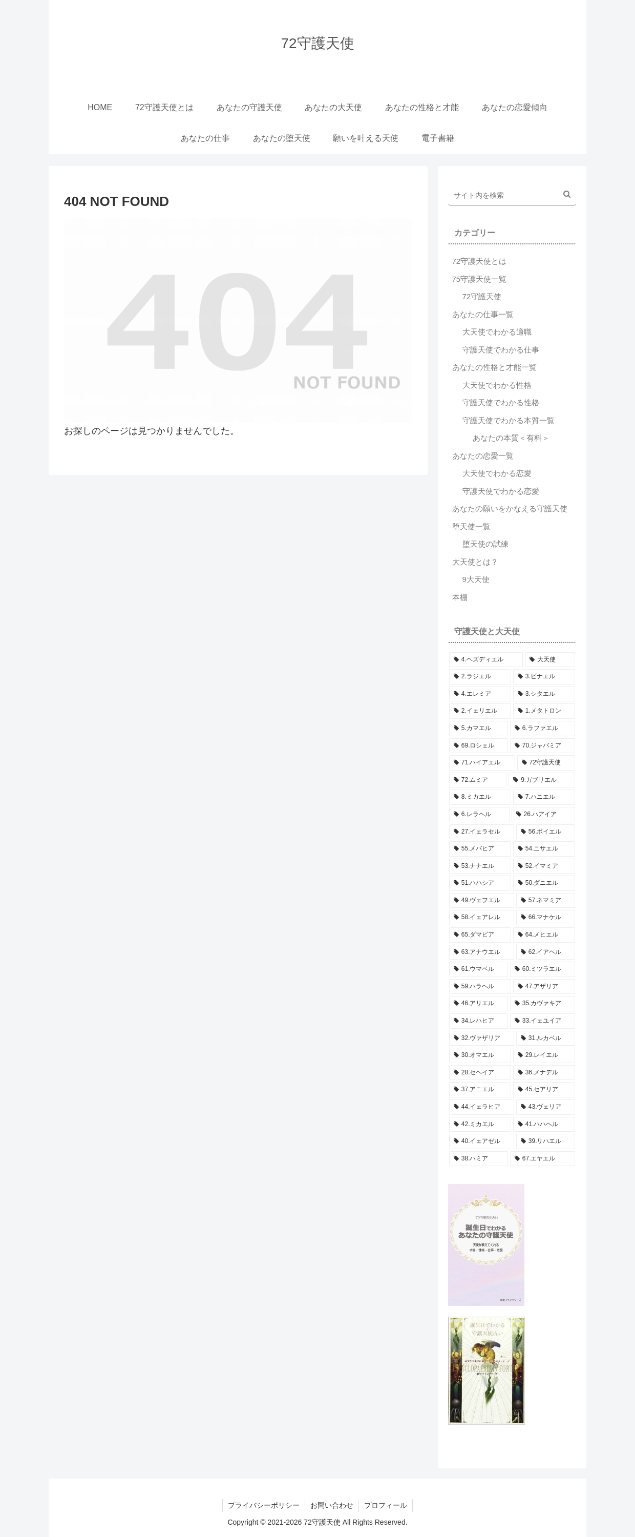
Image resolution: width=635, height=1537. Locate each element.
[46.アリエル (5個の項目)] (478, 1003)
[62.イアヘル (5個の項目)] (545, 952)
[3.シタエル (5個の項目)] (544, 694)
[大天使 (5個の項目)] (550, 660)
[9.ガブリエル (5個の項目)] (542, 780)
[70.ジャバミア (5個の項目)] (542, 746)
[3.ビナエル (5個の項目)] (544, 676)
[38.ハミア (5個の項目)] (478, 1159)
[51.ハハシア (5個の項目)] (480, 883)
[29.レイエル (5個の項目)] (544, 1055)
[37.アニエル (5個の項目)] (480, 1089)
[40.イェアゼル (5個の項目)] (481, 1141)
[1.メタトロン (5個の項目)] (544, 711)
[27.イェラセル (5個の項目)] (481, 832)
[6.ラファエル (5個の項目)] (542, 728)
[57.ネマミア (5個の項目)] (545, 900)
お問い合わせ (331, 1505)
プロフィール (385, 1505)
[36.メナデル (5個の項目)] (544, 1073)
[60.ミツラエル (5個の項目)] (542, 969)
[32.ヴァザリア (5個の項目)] (481, 1038)
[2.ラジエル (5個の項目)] (480, 676)
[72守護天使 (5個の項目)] (546, 763)
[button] (567, 194)
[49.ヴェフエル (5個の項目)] (481, 900)
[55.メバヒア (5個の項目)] (480, 849)
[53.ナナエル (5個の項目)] (480, 866)
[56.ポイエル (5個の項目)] (545, 832)
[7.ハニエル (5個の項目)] (544, 797)
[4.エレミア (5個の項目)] (480, 694)
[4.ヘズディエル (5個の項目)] (486, 660)
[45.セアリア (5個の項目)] (544, 1089)
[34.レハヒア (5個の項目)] (478, 1021)
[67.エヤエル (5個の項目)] (542, 1159)
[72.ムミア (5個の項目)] (477, 780)
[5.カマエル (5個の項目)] (478, 728)
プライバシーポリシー (264, 1505)
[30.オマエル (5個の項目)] (480, 1055)
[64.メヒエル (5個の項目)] (544, 935)
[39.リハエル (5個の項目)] (545, 1141)
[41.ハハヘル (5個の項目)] (544, 1124)
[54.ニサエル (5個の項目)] (544, 849)
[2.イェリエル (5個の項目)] (480, 711)
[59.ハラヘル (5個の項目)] (480, 986)
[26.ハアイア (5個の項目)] (543, 814)
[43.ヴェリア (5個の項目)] (545, 1107)
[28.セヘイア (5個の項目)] (480, 1073)
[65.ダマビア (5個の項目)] (480, 935)
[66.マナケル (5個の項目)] (545, 917)
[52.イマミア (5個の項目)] (544, 866)
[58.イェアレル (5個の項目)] (481, 917)
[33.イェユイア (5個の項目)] (542, 1021)
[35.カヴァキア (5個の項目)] (542, 1003)
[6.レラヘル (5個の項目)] (479, 814)
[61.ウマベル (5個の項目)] (478, 969)
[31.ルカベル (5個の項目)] (545, 1038)
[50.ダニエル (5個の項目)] (544, 883)
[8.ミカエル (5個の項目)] (480, 797)
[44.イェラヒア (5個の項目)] (481, 1107)
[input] (512, 195)
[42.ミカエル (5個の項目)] (480, 1124)
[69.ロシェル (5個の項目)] (478, 746)
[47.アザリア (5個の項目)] (544, 986)
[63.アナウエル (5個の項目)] (481, 952)
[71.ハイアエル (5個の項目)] (482, 763)
